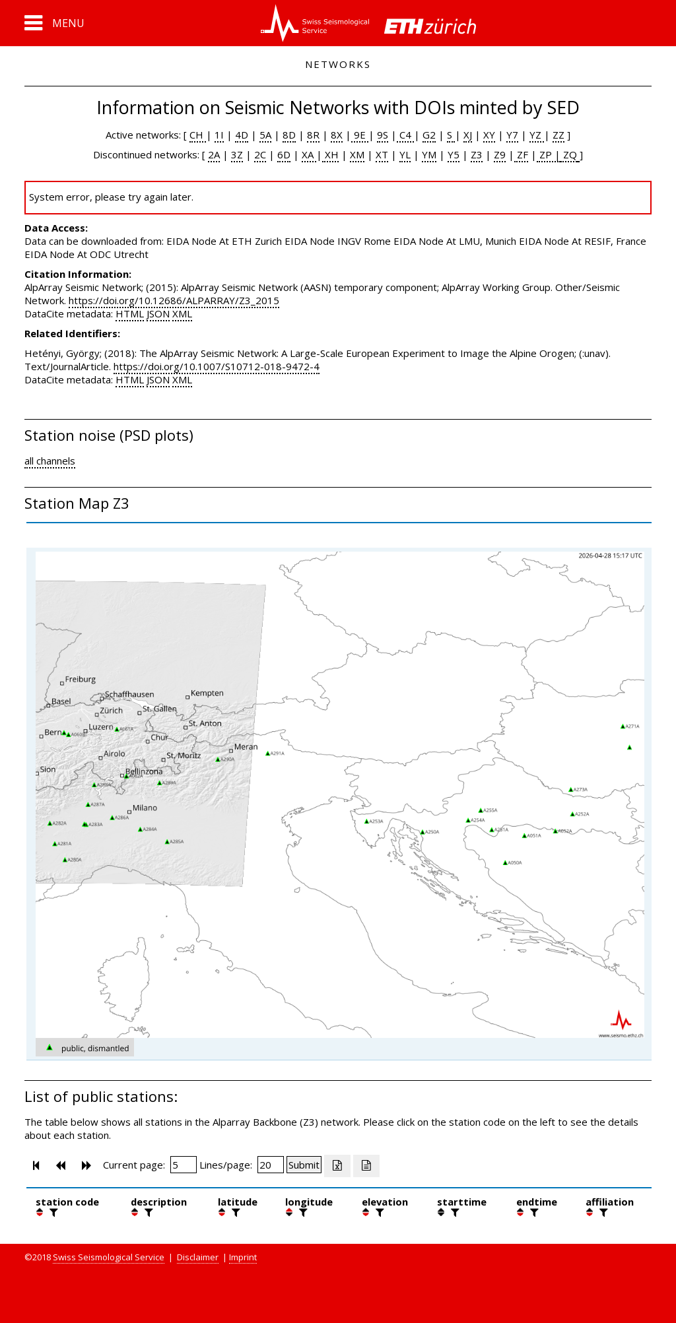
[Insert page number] (183, 1164)
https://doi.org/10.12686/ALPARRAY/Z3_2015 (174, 300)
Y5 (453, 154)
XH (330, 154)
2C (260, 154)
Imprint (243, 1257)
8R (313, 134)
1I (219, 134)
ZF (521, 154)
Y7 (512, 134)
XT (382, 154)
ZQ (568, 154)
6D (283, 154)
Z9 (500, 154)
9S (382, 134)
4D (241, 134)
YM (429, 154)
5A (265, 134)
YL (405, 154)
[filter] (52, 1212)
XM (357, 154)
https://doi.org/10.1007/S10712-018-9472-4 (217, 366)
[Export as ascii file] (366, 1166)
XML (182, 313)
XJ (467, 134)
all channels (49, 460)
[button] (54, 23)
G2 (429, 134)
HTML (130, 313)
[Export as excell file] (337, 1166)
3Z (237, 154)
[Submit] (304, 1164)
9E (359, 134)
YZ (536, 134)
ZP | (548, 154)
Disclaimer (198, 1257)
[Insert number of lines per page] (270, 1164)
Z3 (477, 154)
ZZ (558, 134)
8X (337, 134)
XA (309, 154)
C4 (405, 134)
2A (214, 154)
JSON (158, 313)
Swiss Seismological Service (108, 1257)
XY (489, 134)
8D (289, 134)
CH (197, 134)
